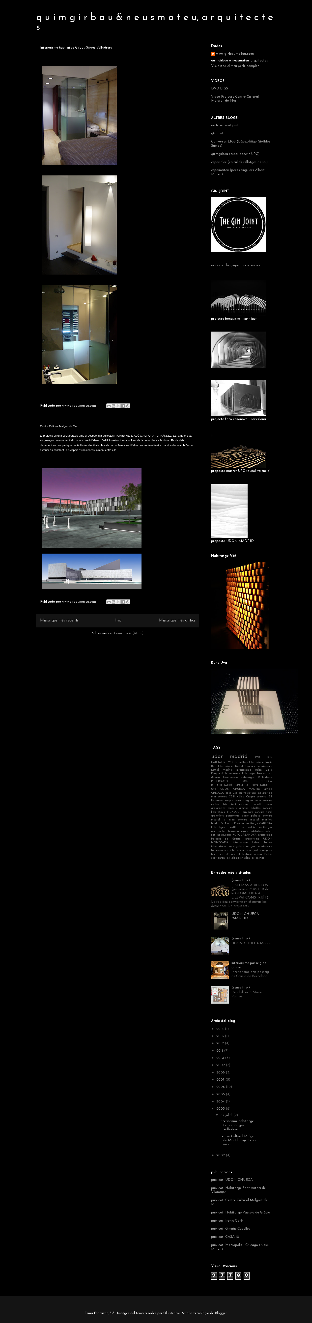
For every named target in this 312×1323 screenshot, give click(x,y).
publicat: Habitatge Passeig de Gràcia (240, 1212)
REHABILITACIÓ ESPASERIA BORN (234, 785)
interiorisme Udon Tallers (252, 842)
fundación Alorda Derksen (228, 823)
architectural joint (225, 125)
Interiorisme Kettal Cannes (236, 766)
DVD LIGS (219, 88)
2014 (220, 1029)
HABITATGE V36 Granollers (229, 762)
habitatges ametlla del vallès (233, 827)
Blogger (221, 1313)
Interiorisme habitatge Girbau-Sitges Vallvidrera (237, 1125)
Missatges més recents (59, 620)
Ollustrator (171, 1313)
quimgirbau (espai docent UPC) (235, 154)
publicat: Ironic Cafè (227, 1221)
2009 (221, 1065)
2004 (221, 1101)
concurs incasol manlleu (255, 819)
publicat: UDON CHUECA (232, 1180)
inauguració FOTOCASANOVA (236, 835)
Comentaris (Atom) (128, 633)
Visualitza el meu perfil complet (235, 66)
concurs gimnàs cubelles (243, 808)
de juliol (227, 1115)
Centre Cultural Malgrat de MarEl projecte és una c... (238, 1140)
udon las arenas (254, 858)
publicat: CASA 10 (225, 1237)
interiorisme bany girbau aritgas (233, 846)
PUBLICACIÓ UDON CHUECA (241, 781)
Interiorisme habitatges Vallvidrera (247, 777)
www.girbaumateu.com (235, 54)
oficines (230, 854)
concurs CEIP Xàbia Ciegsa (236, 796)
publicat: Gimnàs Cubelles (230, 1229)
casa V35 (231, 793)
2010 (220, 1058)
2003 (221, 1109)
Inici (118, 620)
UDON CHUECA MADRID (240, 789)
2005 (221, 1094)
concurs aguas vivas (248, 800)
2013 (220, 1036)
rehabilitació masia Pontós (254, 854)
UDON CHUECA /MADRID (245, 916)
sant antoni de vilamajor (227, 858)
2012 (220, 1043)
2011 (220, 1051)
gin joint (217, 133)
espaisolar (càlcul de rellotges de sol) (239, 162)
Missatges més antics (177, 620)
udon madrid (229, 757)
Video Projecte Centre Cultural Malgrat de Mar (235, 99)
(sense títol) (240, 880)
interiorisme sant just (244, 850)
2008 (221, 1072)
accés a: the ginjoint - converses (235, 265)
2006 (221, 1087)
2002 (221, 1155)
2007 (221, 1080)
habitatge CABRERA (259, 823)
